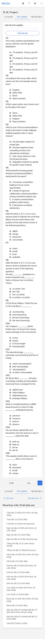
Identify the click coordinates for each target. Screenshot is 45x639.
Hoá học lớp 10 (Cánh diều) (18, 572)
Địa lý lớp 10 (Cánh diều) (16, 605)
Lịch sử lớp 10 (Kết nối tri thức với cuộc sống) (20, 588)
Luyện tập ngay (22, 33)
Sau (28, 483)
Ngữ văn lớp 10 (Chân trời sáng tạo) (21, 539)
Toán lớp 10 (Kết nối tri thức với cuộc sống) (22, 513)
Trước (11, 483)
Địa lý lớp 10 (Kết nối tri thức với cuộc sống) (22, 599)
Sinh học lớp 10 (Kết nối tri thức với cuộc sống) (21, 577)
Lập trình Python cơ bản (16, 623)
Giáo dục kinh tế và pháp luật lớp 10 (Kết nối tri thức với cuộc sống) (21, 610)
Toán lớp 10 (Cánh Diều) (16, 519)
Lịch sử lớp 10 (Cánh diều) (17, 594)
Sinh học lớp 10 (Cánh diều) (18, 583)
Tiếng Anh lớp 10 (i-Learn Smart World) (20, 544)
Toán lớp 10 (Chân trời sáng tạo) (20, 523)
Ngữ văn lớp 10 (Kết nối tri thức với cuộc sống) (21, 529)
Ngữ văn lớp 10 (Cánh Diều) (18, 535)
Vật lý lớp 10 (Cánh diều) (17, 561)
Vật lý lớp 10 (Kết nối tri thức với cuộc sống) (22, 555)
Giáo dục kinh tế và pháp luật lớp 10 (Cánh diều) (21, 617)
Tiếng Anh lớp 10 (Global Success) (21, 550)
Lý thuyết (9, 16)
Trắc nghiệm (22, 16)
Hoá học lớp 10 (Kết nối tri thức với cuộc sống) (21, 566)
